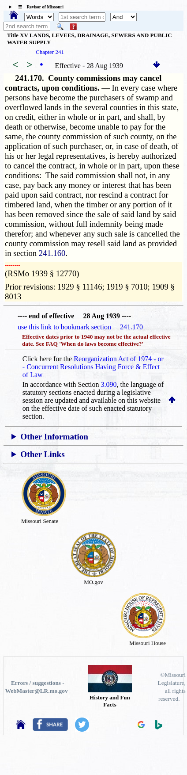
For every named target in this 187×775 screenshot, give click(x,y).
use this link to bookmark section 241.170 (80, 327)
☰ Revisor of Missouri (39, 6)
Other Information (54, 436)
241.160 (52, 253)
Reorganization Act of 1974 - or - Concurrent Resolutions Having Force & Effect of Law (93, 366)
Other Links (42, 454)
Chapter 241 (50, 52)
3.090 (109, 384)
